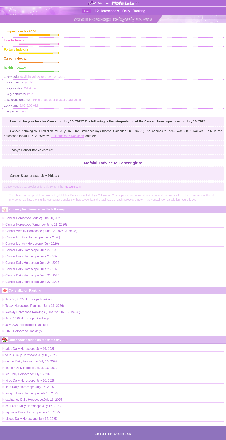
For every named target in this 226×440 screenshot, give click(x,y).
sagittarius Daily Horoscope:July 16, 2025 (33, 399)
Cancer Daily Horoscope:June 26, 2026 (32, 275)
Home (86, 11)
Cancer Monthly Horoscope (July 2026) (32, 243)
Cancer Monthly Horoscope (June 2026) (32, 237)
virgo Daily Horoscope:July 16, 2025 (30, 380)
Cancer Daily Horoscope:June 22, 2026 (32, 250)
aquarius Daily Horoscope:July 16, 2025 (32, 412)
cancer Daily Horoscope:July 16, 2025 (31, 367)
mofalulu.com (105, 433)
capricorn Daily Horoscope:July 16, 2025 (33, 406)
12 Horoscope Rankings (67, 135)
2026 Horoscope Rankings (23, 331)
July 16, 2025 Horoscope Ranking (28, 299)
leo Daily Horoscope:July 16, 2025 (28, 374)
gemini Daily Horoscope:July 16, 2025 (31, 361)
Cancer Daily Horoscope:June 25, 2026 (32, 269)
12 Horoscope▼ (107, 11)
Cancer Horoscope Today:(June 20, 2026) (34, 218)
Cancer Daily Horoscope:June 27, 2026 (32, 281)
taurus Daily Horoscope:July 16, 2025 (31, 355)
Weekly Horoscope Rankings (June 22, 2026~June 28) (42, 312)
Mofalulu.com (73, 186)
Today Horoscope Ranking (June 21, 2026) (34, 305)
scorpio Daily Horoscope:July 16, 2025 (31, 393)
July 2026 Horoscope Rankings (26, 324)
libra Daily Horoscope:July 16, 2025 (29, 387)
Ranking (138, 11)
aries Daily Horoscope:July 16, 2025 (30, 348)
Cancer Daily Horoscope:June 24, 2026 (32, 262)
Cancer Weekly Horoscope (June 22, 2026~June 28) (41, 231)
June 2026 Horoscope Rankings (27, 318)
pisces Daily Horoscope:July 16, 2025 (31, 418)
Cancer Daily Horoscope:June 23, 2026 (32, 256)
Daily (126, 11)
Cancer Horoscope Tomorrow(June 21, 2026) (36, 224)
